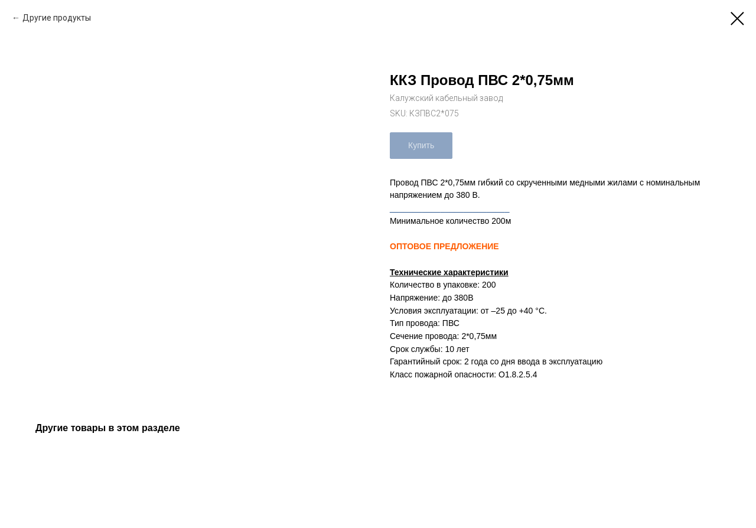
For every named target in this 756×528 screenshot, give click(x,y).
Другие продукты (56, 17)
